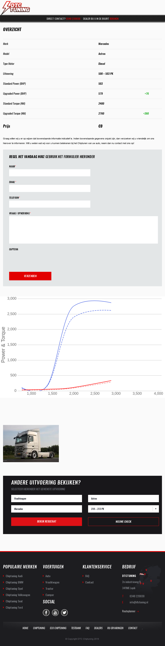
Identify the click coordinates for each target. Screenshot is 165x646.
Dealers (98, 628)
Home (25, 628)
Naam (12, 166)
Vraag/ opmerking (20, 213)
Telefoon (14, 197)
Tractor (49, 588)
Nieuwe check (123, 521)
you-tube (55, 612)
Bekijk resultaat (46, 521)
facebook (46, 612)
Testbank (76, 628)
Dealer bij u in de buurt (101, 18)
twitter (64, 612)
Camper (49, 595)
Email (12, 182)
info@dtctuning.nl (139, 602)
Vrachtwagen (52, 582)
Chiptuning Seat (14, 601)
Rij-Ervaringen (115, 628)
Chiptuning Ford (14, 607)
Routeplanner (128, 611)
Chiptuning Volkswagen (18, 595)
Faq (87, 628)
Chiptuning (39, 628)
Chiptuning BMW (14, 582)
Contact (89, 582)
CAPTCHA (13, 249)
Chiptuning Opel (14, 588)
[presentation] (40, 260)
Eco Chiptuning (58, 628)
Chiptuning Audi (14, 576)
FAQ (87, 576)
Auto (47, 576)
